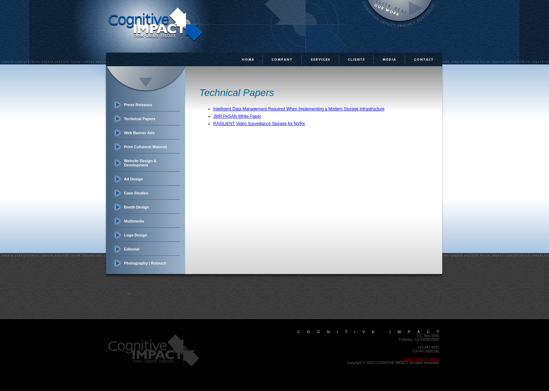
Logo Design (135, 235)
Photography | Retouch (145, 263)
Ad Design (133, 179)
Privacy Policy (413, 359)
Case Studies (136, 193)
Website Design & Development (140, 163)
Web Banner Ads (139, 133)
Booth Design (136, 207)
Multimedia (134, 221)
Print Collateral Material (145, 147)
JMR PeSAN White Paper (237, 116)
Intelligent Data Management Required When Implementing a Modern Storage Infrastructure (298, 109)
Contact (433, 359)
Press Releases (138, 105)
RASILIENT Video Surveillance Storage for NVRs (259, 123)
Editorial (131, 249)
